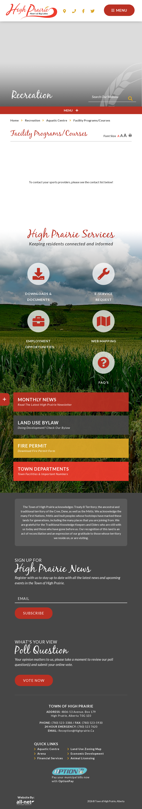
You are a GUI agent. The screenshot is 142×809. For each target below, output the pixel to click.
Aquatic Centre (56, 120)
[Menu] (119, 10)
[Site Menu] (71, 110)
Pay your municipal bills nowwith (70, 775)
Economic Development (87, 753)
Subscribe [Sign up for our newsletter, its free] (33, 613)
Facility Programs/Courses (91, 120)
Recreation (32, 120)
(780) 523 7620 (87, 726)
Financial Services (50, 758)
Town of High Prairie (31, 11)
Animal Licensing (83, 758)
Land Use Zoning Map (86, 749)
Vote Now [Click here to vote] (34, 680)
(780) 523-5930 (92, 722)
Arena (41, 753)
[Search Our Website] (112, 97)
